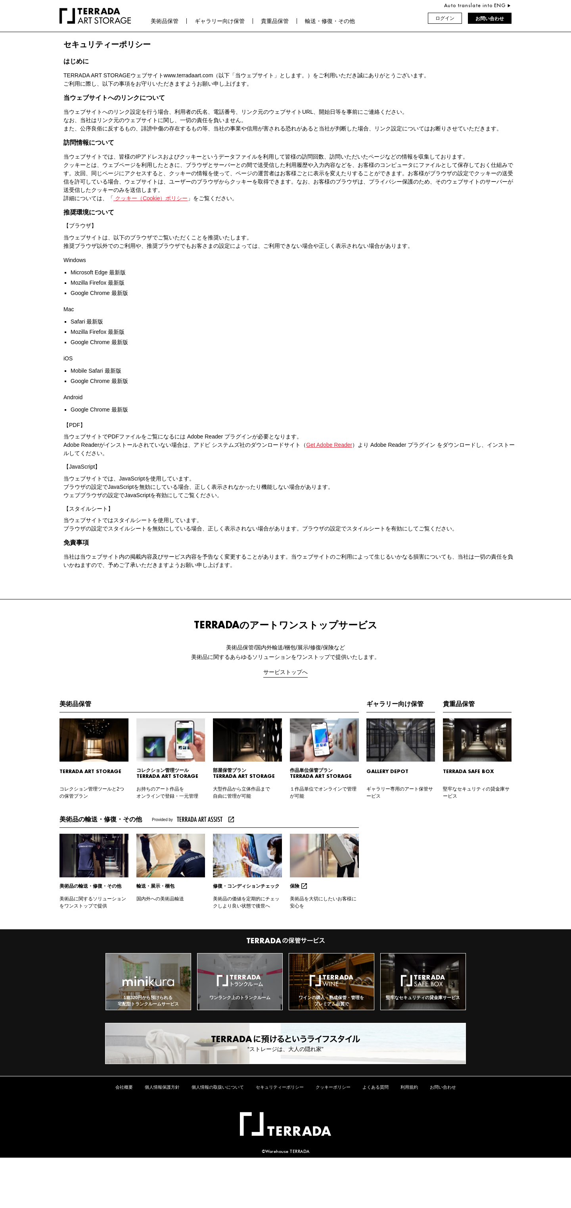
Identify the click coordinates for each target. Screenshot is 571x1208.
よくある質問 (375, 1087)
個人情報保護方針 (162, 1087)
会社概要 (124, 1087)
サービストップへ (285, 672)
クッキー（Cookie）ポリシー (150, 198)
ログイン (444, 18)
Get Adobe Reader (329, 445)
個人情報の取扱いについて (218, 1087)
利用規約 (409, 1087)
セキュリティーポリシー (280, 1087)
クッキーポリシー (333, 1087)
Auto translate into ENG (475, 5)
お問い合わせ (489, 18)
